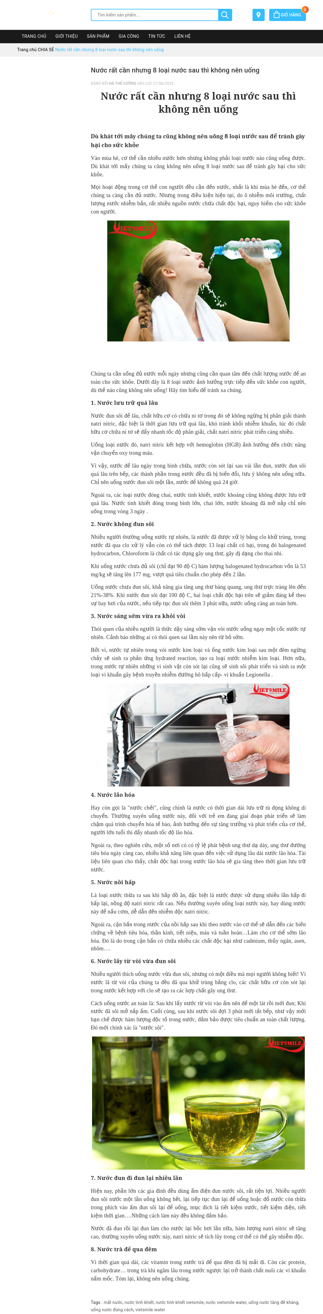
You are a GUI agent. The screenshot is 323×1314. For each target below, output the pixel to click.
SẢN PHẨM (98, 36)
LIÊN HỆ (182, 36)
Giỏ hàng (290, 14)
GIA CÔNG (129, 36)
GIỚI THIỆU (67, 36)
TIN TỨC (156, 36)
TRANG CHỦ (34, 36)
